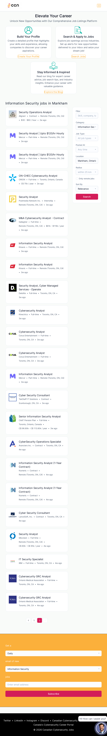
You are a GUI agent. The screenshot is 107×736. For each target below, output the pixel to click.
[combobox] (87, 127)
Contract (33, 116)
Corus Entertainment (28, 338)
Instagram (32, 720)
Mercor (22, 137)
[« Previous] (28, 626)
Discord (45, 720)
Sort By (79, 184)
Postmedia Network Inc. (30, 202)
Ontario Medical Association (31, 586)
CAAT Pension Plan (27, 424)
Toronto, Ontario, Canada (51, 180)
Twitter (7, 720)
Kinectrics (23, 317)
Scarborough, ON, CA (29, 407)
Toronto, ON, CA (47, 295)
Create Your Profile (28, 56)
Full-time (33, 180)
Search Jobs (78, 56)
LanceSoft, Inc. (26, 521)
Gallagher (23, 223)
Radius (79, 167)
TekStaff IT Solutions (28, 403)
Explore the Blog (53, 92)
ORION (22, 180)
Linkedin (18, 720)
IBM (20, 568)
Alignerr (22, 116)
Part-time (33, 137)
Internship (48, 202)
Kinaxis (22, 249)
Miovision (23, 543)
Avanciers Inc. (25, 450)
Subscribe (53, 700)
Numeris (22, 475)
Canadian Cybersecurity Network (69, 720)
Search (87, 196)
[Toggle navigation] (99, 5)
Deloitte (22, 295)
